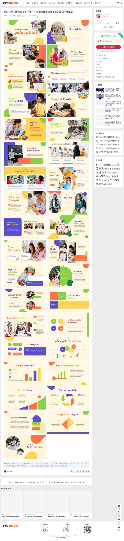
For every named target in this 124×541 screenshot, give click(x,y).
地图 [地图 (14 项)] (105, 169)
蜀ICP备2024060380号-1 (62, 538)
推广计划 (66, 531)
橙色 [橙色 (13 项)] (109, 173)
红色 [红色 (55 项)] (111, 176)
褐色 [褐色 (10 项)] (103, 180)
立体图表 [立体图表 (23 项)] (115, 172)
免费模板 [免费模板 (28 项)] (107, 164)
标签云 (45, 529)
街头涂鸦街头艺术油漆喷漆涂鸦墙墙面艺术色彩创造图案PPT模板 (113, 110)
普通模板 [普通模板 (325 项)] (101, 172)
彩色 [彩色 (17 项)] (109, 168)
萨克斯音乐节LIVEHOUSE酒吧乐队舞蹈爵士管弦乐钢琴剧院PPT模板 (113, 116)
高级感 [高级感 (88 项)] (108, 179)
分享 (72, 471)
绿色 (34, 514)
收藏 (79, 471)
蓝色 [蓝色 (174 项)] (98, 180)
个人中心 (45, 527)
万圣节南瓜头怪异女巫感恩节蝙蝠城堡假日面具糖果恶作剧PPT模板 (113, 103)
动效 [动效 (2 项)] (115, 165)
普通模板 (21, 16)
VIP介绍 (65, 527)
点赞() (86, 471)
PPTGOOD (8, 471)
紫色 (80, 514)
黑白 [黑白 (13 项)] (110, 184)
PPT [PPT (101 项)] (98, 164)
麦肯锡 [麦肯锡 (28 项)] (102, 183)
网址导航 (45, 531)
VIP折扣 (108, 41)
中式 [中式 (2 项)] (102, 165)
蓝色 (10, 514)
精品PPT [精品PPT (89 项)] (100, 176)
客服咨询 (66, 529)
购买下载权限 (108, 47)
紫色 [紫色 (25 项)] (107, 176)
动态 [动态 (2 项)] (112, 165)
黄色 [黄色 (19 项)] (106, 184)
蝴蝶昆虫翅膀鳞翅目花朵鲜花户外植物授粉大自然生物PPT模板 (113, 123)
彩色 (16, 16)
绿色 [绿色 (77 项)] (116, 176)
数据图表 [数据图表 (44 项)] (116, 168)
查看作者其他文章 (108, 27)
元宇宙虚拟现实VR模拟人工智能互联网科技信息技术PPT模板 (113, 96)
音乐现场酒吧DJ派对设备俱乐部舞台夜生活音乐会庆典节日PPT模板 (113, 90)
